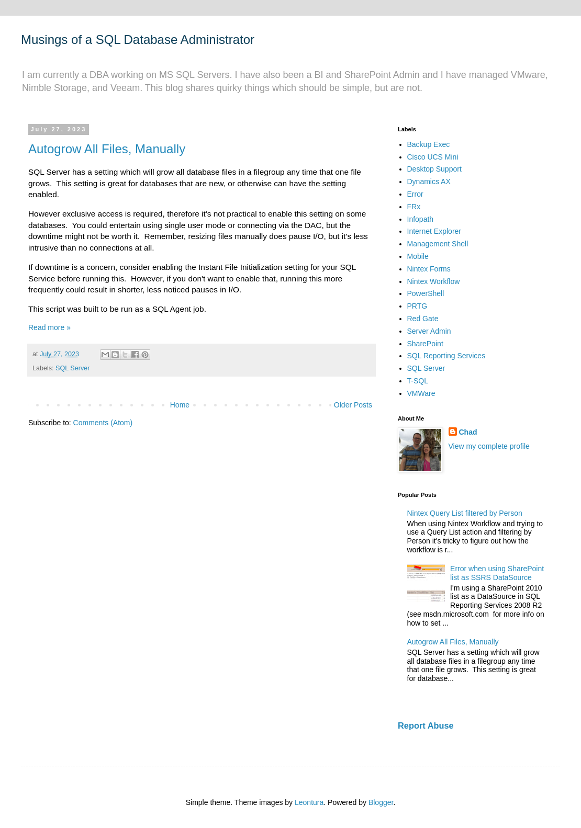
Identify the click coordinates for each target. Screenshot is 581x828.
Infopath (420, 219)
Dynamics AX (429, 181)
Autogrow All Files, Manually (106, 149)
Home (179, 405)
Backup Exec (428, 144)
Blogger (380, 802)
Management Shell (437, 244)
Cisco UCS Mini (433, 157)
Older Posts (353, 405)
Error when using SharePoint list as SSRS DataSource (497, 573)
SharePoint (425, 343)
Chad (468, 432)
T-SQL (417, 381)
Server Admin (429, 331)
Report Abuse (426, 725)
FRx (414, 206)
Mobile (418, 256)
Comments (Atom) (103, 422)
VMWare (421, 393)
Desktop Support (434, 169)
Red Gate (423, 318)
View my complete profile (489, 446)
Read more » (49, 327)
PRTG (417, 306)
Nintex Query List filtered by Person (464, 513)
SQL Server (72, 368)
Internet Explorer (434, 231)
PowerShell (425, 293)
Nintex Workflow (433, 281)
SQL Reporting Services (446, 355)
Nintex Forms (429, 269)
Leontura (309, 802)
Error (415, 194)
